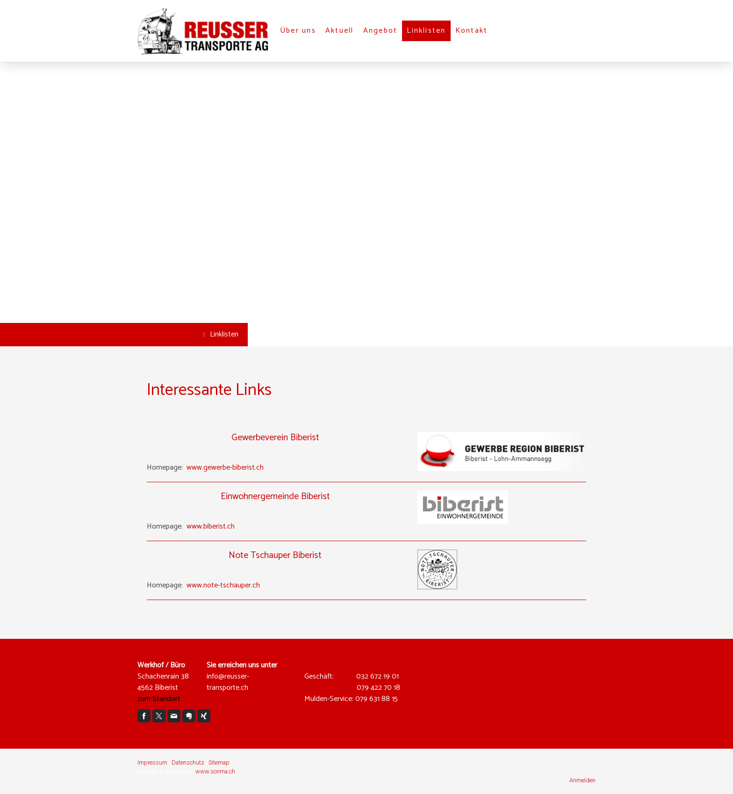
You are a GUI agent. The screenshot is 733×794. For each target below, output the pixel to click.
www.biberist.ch (211, 526)
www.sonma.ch (215, 771)
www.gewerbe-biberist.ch (225, 467)
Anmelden (582, 780)
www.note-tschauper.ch (223, 585)
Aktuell (339, 30)
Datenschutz (188, 762)
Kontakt (471, 30)
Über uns (298, 30)
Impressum (152, 762)
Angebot (380, 30)
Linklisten (426, 30)
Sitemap (219, 762)
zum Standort (158, 699)
